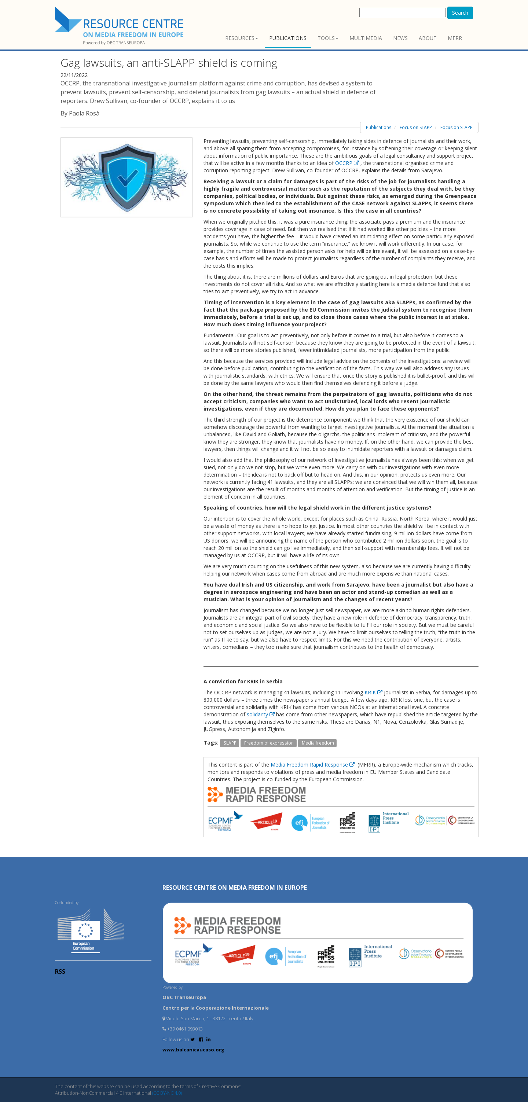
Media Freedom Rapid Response (313, 764)
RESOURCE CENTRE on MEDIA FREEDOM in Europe (234, 888)
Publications (288, 37)
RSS (60, 971)
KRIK (374, 692)
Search (460, 12)
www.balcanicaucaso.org (193, 1049)
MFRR (455, 37)
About (428, 37)
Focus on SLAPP (416, 127)
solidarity (261, 714)
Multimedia (365, 37)
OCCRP (347, 162)
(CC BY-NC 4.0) (167, 1093)
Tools (328, 37)
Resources (241, 37)
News (400, 37)
